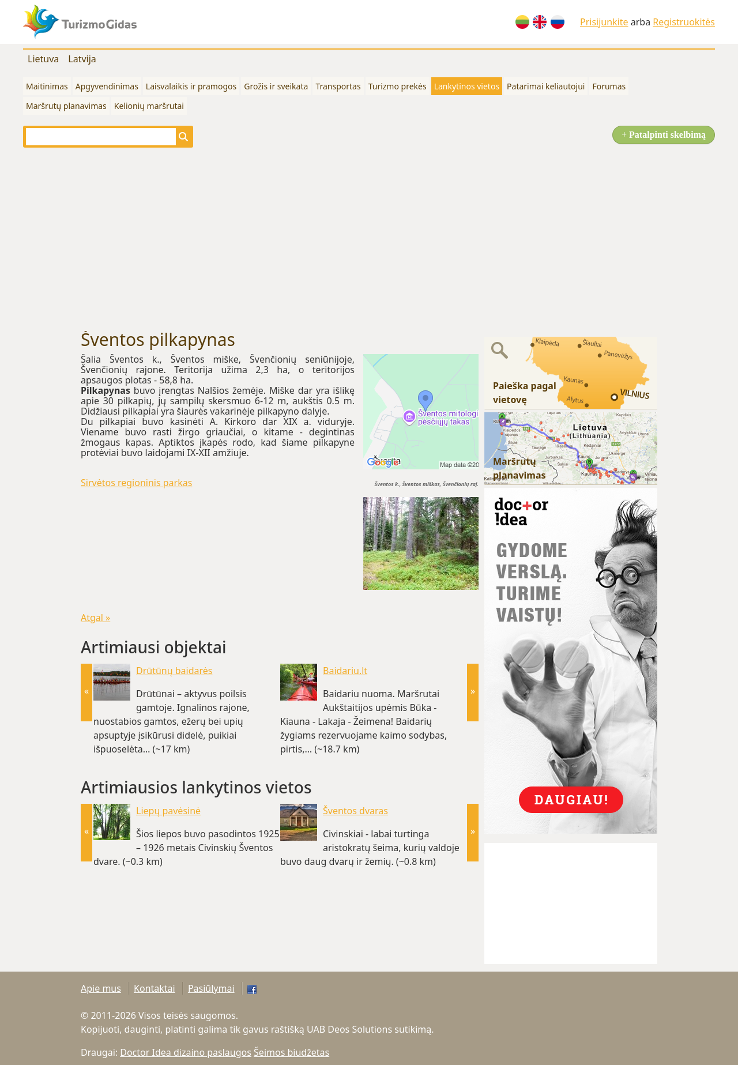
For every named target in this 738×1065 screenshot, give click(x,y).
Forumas (609, 86)
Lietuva (43, 58)
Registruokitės (684, 22)
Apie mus (101, 988)
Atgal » (95, 617)
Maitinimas (47, 86)
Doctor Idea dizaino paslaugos (185, 1052)
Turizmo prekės (397, 86)
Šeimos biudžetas (291, 1052)
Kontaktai (154, 988)
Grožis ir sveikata (276, 86)
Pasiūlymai (211, 988)
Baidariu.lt (345, 670)
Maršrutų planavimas (66, 105)
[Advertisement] (369, 238)
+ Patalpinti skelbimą (664, 135)
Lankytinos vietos (466, 86)
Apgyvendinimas (107, 86)
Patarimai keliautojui (546, 86)
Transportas (337, 86)
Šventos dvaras (355, 810)
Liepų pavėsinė (168, 810)
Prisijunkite (604, 22)
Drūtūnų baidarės (174, 670)
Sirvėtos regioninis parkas (136, 482)
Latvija (82, 58)
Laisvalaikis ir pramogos (191, 86)
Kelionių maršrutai (149, 105)
